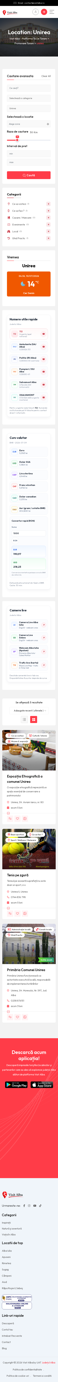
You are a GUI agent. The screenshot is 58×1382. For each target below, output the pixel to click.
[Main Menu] (52, 12)
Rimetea (6, 1263)
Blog (4, 1348)
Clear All (46, 76)
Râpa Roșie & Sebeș (12, 1288)
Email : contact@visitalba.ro (31, 3)
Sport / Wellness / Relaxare (22, 840)
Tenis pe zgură (17, 875)
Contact (6, 1342)
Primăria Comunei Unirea (26, 970)
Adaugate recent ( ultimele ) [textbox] (28, 710)
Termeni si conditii (42, 1375)
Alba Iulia (7, 1250)
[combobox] (29, 710)
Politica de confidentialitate (27, 1369)
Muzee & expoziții (18, 741)
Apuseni (6, 1257)
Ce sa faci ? (36, 834)
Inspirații (6, 1222)
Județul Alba (48, 1362)
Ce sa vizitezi (16, 735)
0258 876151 (17, 1000)
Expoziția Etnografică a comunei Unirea (25, 779)
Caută (29, 175)
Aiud (4, 1281)
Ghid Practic (15, 935)
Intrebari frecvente (12, 1335)
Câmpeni (6, 1275)
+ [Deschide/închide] (48, 204)
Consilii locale (44, 929)
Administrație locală (19, 929)
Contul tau (7, 1329)
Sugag (5, 1269)
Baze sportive (16, 834)
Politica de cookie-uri (17, 1375)
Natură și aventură (12, 1228)
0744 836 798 (18, 897)
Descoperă (8, 1323)
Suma (14, 527)
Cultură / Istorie (38, 735)
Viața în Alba (8, 1234)
